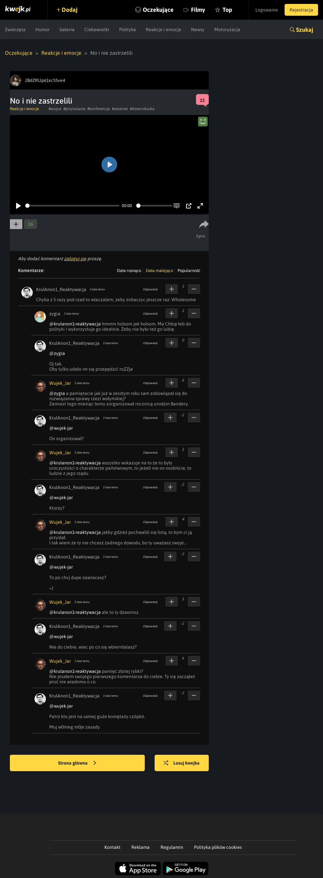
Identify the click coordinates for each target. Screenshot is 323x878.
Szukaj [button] (304, 29)
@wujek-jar (61, 428)
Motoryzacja (227, 29)
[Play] (18, 206)
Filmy (198, 9)
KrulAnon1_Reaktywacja (61, 289)
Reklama (140, 847)
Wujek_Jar (60, 383)
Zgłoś (200, 236)
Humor (42, 29)
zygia (54, 313)
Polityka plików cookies (218, 847)
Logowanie (266, 9)
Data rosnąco (129, 270)
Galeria (67, 29)
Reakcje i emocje (163, 29)
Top (227, 9)
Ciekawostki (96, 29)
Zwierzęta (15, 29)
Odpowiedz (150, 289)
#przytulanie (74, 109)
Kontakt (112, 847)
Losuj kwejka (181, 763)
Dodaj (69, 9)
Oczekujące (158, 9)
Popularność (189, 270)
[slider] (72, 206)
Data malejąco (159, 270)
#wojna (55, 109)
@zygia (57, 353)
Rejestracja (301, 9)
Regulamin (172, 847)
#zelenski (120, 109)
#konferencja (98, 109)
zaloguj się (75, 258)
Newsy (198, 29)
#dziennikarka (142, 109)
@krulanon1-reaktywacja (75, 323)
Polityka (127, 29)
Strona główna (77, 763)
